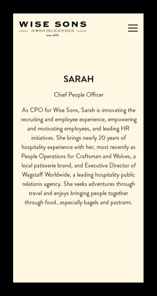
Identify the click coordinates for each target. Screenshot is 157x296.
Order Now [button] (78, 253)
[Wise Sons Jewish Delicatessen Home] (52, 28)
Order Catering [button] (79, 272)
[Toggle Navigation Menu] (133, 28)
